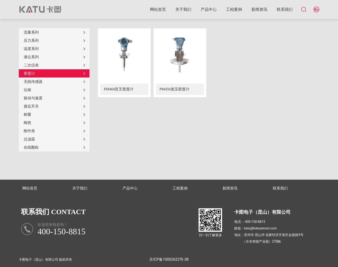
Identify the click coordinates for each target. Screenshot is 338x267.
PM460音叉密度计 (119, 89)
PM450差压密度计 (174, 89)
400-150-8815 (255, 222)
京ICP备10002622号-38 (168, 259)
